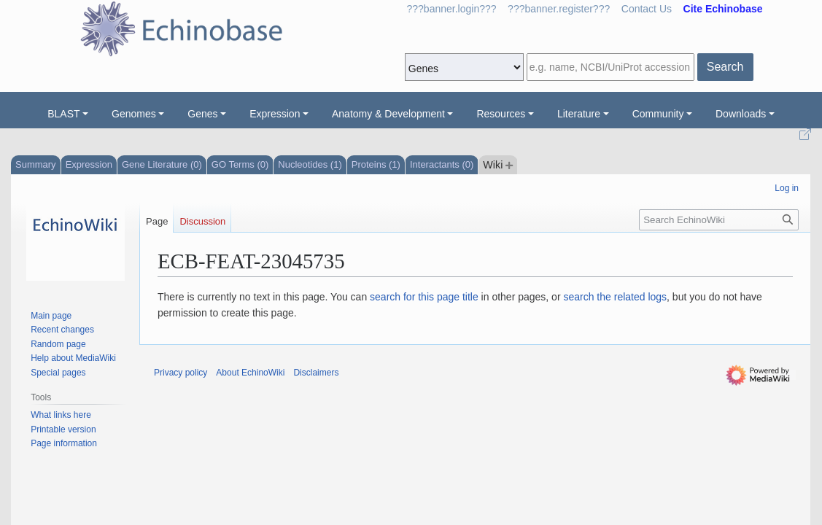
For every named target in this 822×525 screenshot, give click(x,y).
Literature (578, 114)
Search (725, 67)
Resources (500, 114)
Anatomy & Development (388, 114)
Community (658, 114)
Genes (202, 114)
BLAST (63, 114)
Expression (274, 114)
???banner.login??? (452, 9)
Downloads (741, 114)
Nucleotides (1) (309, 164)
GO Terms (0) (240, 164)
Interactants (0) (441, 164)
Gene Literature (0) (162, 164)
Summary (35, 164)
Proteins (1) (376, 164)
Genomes (134, 114)
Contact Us (646, 9)
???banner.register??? (559, 9)
